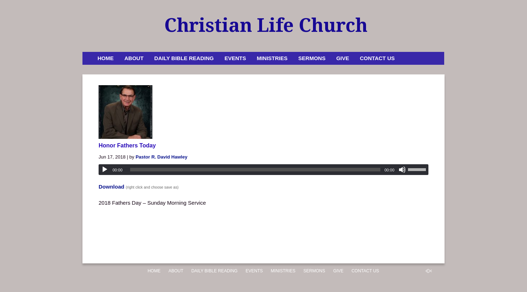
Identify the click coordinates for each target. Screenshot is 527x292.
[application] (263, 169)
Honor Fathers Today (127, 145)
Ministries (272, 58)
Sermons (312, 58)
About (133, 58)
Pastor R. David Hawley (161, 157)
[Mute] (402, 169)
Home (106, 58)
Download (111, 187)
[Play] (104, 169)
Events (235, 58)
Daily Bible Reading (184, 58)
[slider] (255, 169)
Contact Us (377, 58)
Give (342, 58)
